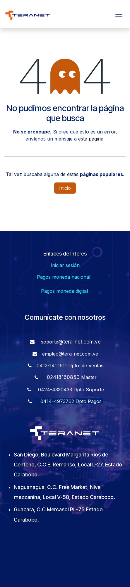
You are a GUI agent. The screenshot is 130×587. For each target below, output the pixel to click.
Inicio (65, 188)
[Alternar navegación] (119, 14)
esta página (90, 139)
